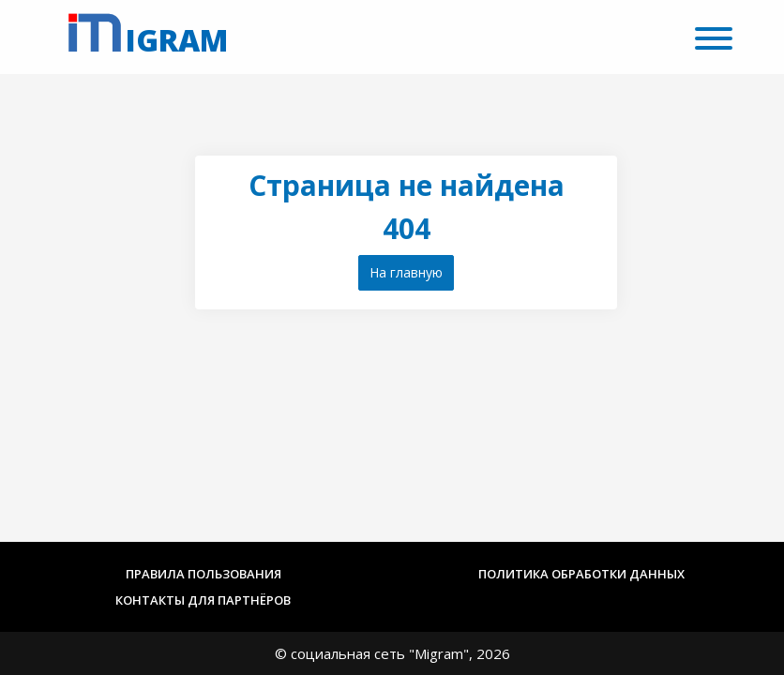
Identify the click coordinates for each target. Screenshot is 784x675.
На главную (406, 272)
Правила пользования (203, 573)
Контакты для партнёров (203, 600)
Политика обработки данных (581, 573)
